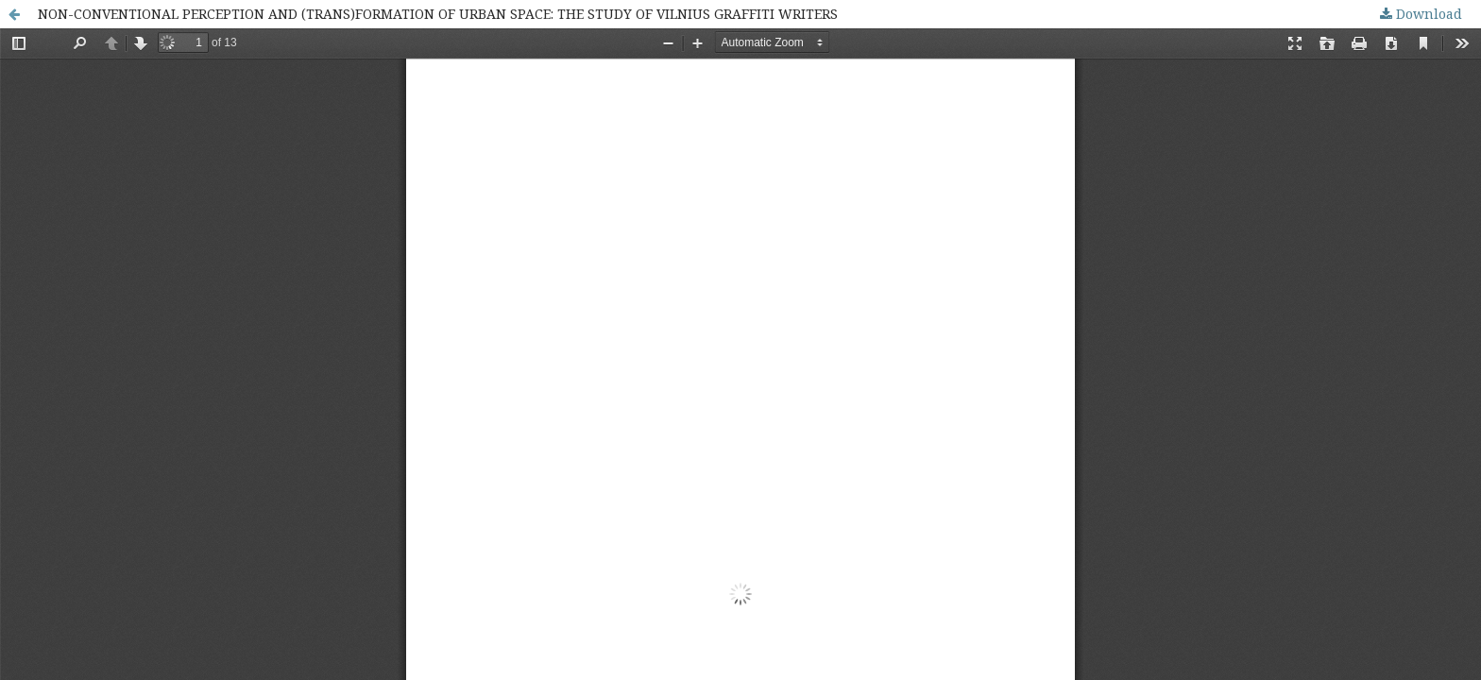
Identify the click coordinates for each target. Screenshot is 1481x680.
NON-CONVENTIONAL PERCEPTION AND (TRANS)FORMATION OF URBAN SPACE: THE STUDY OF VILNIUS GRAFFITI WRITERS (438, 14)
